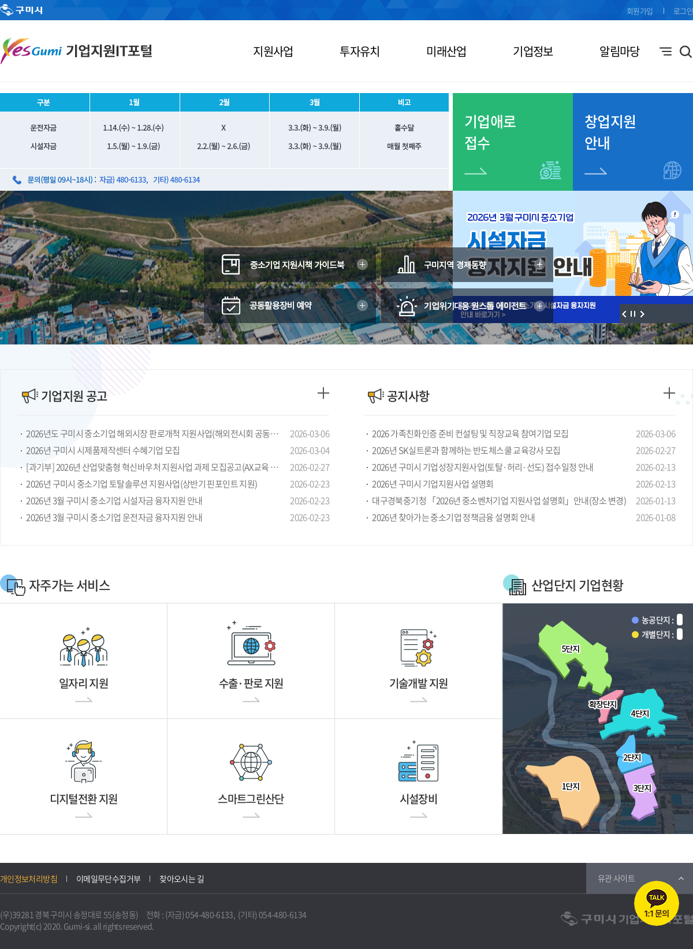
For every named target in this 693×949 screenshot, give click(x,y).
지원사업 (273, 51)
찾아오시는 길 (181, 878)
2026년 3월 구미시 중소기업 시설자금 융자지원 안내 (114, 500)
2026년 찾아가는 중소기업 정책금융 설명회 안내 (453, 517)
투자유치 (359, 51)
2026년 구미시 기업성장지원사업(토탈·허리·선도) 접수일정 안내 (482, 467)
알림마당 (619, 51)
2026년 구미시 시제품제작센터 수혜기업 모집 (103, 450)
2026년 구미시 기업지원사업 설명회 (432, 483)
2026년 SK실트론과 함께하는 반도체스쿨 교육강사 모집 (466, 450)
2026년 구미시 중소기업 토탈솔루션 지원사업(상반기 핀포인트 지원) (141, 483)
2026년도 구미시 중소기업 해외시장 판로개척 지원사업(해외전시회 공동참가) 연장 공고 (156, 433)
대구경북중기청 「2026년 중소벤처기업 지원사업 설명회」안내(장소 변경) (499, 500)
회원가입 (640, 10)
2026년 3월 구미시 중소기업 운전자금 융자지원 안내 (114, 517)
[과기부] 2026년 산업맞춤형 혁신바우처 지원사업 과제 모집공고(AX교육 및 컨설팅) (156, 467)
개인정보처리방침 (28, 878)
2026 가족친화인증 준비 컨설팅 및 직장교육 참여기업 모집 (470, 433)
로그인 (683, 10)
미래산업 (446, 51)
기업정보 (533, 51)
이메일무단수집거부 (108, 878)
